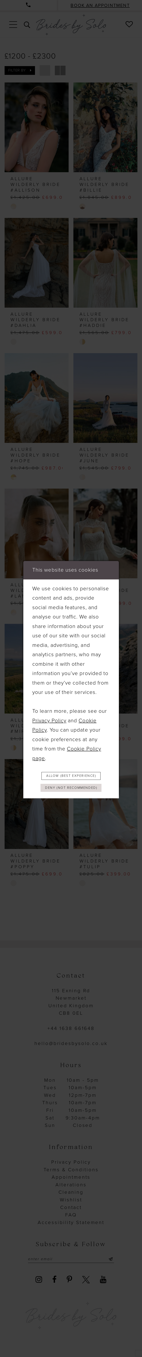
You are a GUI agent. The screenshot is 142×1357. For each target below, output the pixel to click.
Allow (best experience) (71, 775)
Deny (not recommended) (71, 788)
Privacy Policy (49, 719)
